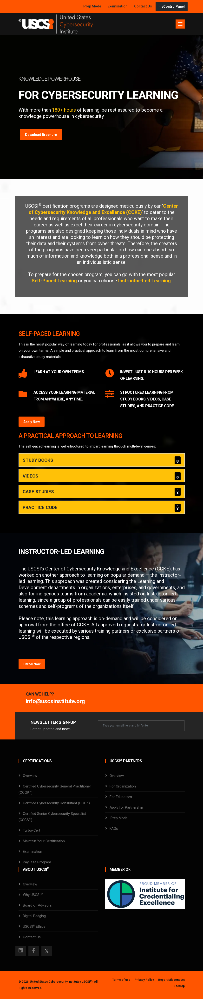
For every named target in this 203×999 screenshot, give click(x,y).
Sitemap (179, 986)
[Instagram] (20, 951)
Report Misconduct (171, 979)
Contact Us (143, 6)
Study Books (38, 460)
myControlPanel (171, 6)
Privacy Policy (144, 979)
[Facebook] (33, 951)
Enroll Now (31, 664)
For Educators (121, 797)
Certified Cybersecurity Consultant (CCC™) (56, 803)
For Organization (123, 786)
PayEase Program (37, 862)
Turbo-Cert (31, 830)
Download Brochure (41, 135)
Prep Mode (92, 6)
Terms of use (121, 979)
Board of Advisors (37, 905)
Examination (117, 6)
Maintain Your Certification (44, 841)
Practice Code (40, 507)
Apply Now (31, 422)
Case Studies (38, 491)
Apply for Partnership (126, 807)
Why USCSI (33, 895)
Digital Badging (34, 916)
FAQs (114, 828)
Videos (30, 476)
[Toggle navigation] (180, 24)
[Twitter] (46, 951)
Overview (30, 776)
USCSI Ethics (34, 926)
